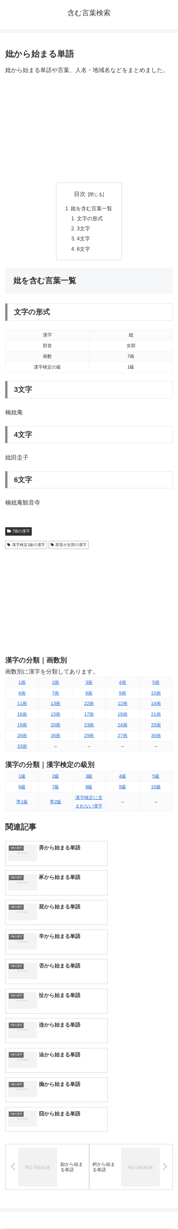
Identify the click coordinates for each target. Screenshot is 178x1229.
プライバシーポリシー (132, 1208)
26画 (55, 737)
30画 (156, 737)
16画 (22, 716)
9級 (122, 788)
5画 (156, 684)
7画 (55, 695)
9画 (122, 695)
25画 (156, 726)
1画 (22, 684)
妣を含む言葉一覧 (92, 209)
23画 (89, 726)
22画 (89, 705)
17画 (89, 716)
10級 (156, 788)
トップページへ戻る (45, 1208)
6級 (22, 788)
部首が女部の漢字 (69, 546)
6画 (22, 695)
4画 (122, 684)
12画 (122, 705)
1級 (22, 778)
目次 (80, 194)
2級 (55, 778)
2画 (55, 684)
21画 (156, 716)
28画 (22, 737)
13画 (55, 705)
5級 (156, 778)
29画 (89, 737)
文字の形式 (90, 219)
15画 (55, 716)
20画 (55, 726)
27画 (122, 737)
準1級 (22, 803)
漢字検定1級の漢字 (26, 546)
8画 (88, 695)
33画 (22, 748)
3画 (88, 684)
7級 (55, 788)
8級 (88, 788)
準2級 (55, 803)
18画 (122, 716)
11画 (22, 705)
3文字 (83, 230)
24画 (122, 726)
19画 (22, 726)
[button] (166, 1078)
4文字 (83, 240)
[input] (89, 1079)
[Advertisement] (89, 129)
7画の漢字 (18, 533)
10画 (156, 695)
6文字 (83, 251)
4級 (122, 778)
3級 (88, 778)
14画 (156, 705)
